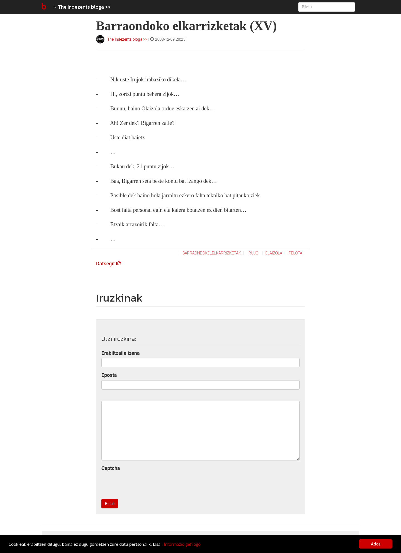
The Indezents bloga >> (84, 7)
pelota (295, 253)
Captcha (110, 468)
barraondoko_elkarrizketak (211, 253)
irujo (253, 253)
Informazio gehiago (182, 544)
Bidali (109, 503)
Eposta (109, 375)
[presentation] (143, 484)
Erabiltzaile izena (120, 353)
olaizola (273, 253)
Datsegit (108, 263)
